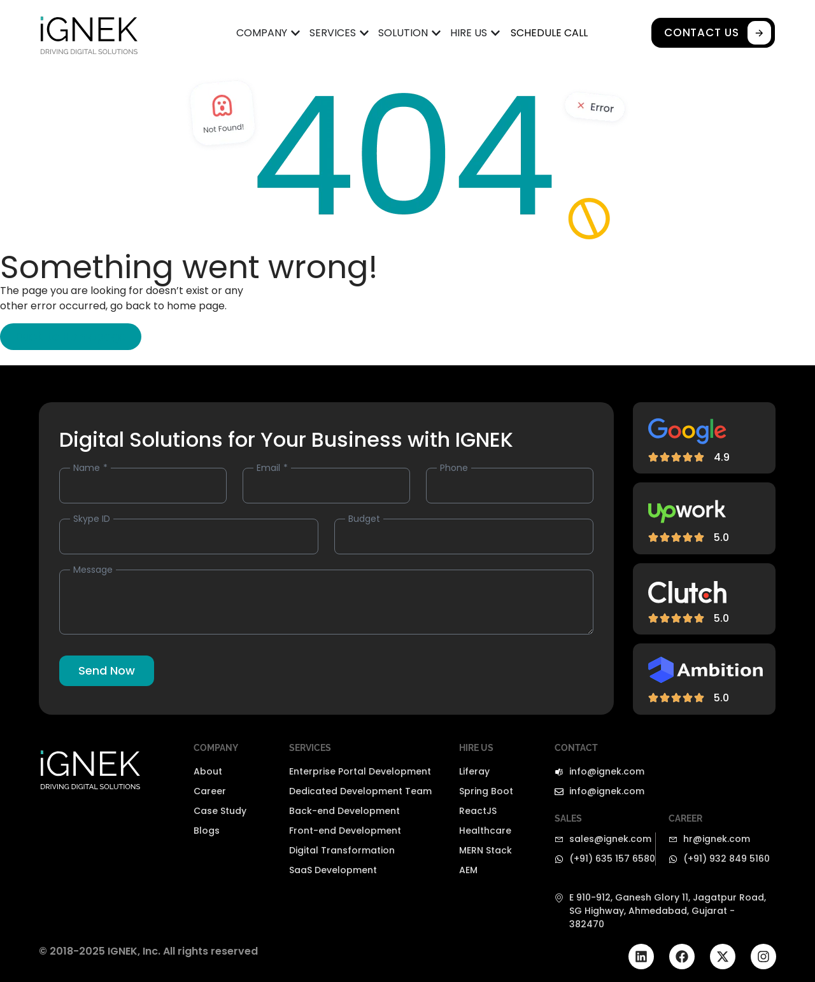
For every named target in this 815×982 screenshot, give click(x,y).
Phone (454, 468)
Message (93, 570)
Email (270, 468)
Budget (364, 519)
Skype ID (91, 519)
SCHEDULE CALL (549, 32)
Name (88, 468)
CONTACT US (719, 33)
